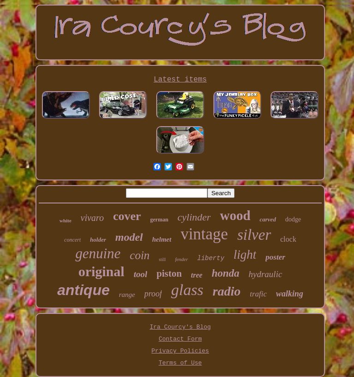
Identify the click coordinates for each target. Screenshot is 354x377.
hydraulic (265, 274)
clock (288, 239)
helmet (161, 239)
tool (141, 274)
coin (140, 255)
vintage (204, 234)
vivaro (92, 218)
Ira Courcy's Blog (180, 327)
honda (225, 273)
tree (196, 275)
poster (275, 257)
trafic (258, 294)
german (159, 219)
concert (72, 240)
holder (98, 239)
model (129, 237)
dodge (293, 219)
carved (268, 219)
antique (83, 290)
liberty (210, 258)
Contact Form (180, 339)
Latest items (179, 79)
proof (153, 293)
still (162, 259)
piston (169, 273)
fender (181, 259)
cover (127, 216)
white (65, 220)
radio (226, 291)
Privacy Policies (180, 351)
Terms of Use (180, 363)
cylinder (194, 217)
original (101, 271)
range (127, 294)
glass (187, 289)
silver (254, 234)
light (245, 254)
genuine (97, 253)
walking (289, 293)
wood (235, 215)
